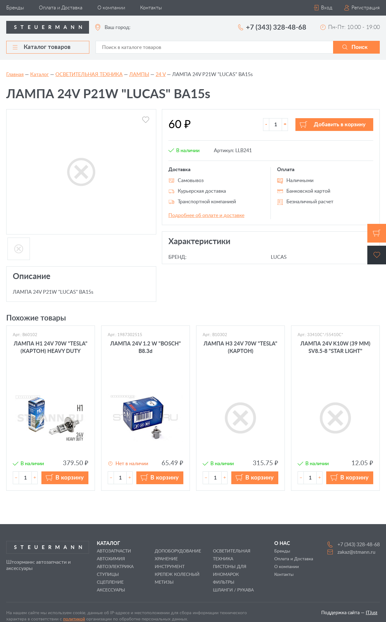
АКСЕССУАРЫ (111, 590)
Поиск (359, 47)
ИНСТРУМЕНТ (170, 567)
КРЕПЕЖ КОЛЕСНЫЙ (177, 574)
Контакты (151, 7)
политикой (74, 619)
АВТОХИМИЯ (111, 559)
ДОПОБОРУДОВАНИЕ (178, 551)
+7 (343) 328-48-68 (276, 27)
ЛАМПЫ (139, 74)
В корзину (69, 478)
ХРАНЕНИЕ (166, 559)
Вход (326, 7)
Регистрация (365, 7)
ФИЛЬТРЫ (223, 582)
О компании (111, 7)
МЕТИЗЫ (164, 582)
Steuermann (50, 27)
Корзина (376, 233)
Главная (15, 74)
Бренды (15, 7)
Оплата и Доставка (60, 7)
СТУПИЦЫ (108, 574)
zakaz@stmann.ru (356, 552)
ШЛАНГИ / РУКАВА (233, 590)
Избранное (376, 255)
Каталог (39, 74)
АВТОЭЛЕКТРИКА (115, 567)
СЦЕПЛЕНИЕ (110, 582)
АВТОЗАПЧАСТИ (114, 551)
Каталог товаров (42, 47)
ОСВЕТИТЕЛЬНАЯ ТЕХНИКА (89, 74)
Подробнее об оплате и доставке (206, 215)
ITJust (371, 612)
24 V (161, 74)
